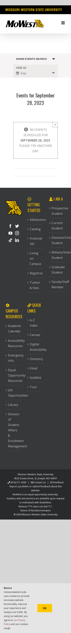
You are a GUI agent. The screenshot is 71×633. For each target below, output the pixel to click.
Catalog (35, 229)
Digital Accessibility (36, 347)
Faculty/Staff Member (57, 284)
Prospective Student (57, 211)
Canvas (35, 335)
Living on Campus (35, 258)
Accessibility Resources (14, 343)
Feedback (58, 482)
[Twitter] (17, 226)
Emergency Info (14, 358)
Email (33, 368)
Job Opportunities (14, 392)
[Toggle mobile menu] (63, 23)
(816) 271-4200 (18, 482)
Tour (33, 387)
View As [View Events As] (21, 67)
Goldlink (35, 378)
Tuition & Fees (35, 285)
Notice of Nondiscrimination (35, 510)
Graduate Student (57, 269)
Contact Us (40, 482)
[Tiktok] (10, 240)
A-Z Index (33, 323)
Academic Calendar (14, 328)
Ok (45, 608)
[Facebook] (10, 226)
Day (21, 73)
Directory (36, 359)
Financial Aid (36, 241)
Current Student (57, 225)
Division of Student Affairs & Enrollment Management (14, 430)
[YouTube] (10, 233)
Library (13, 405)
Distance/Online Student (57, 240)
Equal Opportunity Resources (14, 375)
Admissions (36, 220)
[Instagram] (17, 233)
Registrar (36, 273)
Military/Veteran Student (57, 255)
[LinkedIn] (17, 240)
